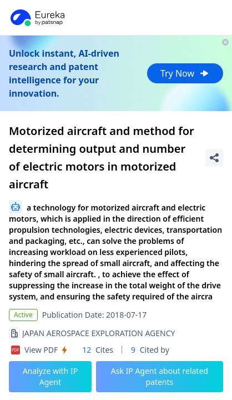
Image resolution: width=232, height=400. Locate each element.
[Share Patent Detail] (214, 158)
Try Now (185, 73)
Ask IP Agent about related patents (159, 376)
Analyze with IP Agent (50, 376)
